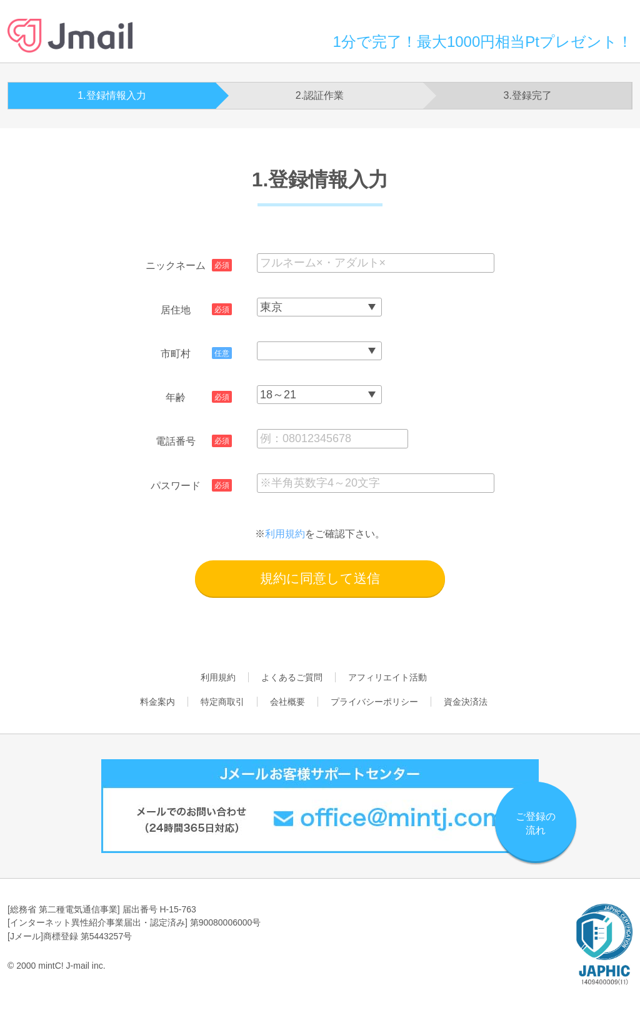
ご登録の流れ (536, 823)
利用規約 (285, 533)
